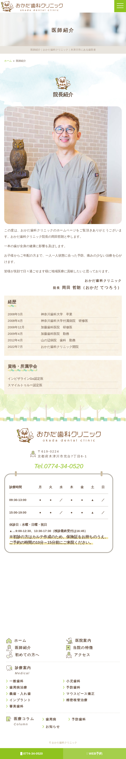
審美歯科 (16, 706)
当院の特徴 (79, 647)
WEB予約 (94, 753)
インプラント (20, 700)
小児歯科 (73, 681)
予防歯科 (73, 687)
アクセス (78, 655)
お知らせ (53, 726)
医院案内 (79, 640)
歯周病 (51, 719)
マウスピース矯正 (80, 693)
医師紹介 (18, 647)
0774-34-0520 (31, 753)
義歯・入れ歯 (20, 693)
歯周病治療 (18, 687)
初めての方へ (22, 655)
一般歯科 (16, 681)
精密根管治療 (77, 700)
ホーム (16, 640)
